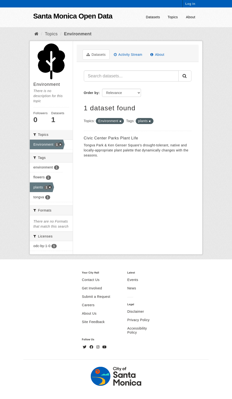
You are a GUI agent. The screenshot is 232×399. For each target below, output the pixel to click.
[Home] (36, 33)
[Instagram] (98, 347)
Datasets (153, 17)
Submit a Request (96, 297)
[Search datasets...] (131, 75)
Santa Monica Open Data (72, 16)
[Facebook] (92, 347)
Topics (173, 17)
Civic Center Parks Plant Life (111, 138)
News (131, 288)
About (190, 17)
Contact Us (90, 280)
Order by (91, 93)
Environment (78, 33)
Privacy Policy (138, 320)
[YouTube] (104, 347)
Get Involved (92, 288)
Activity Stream (128, 54)
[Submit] (184, 75)
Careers (88, 305)
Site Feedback (93, 322)
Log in (190, 4)
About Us (89, 313)
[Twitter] (85, 347)
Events (132, 280)
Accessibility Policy (137, 330)
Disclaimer (135, 311)
